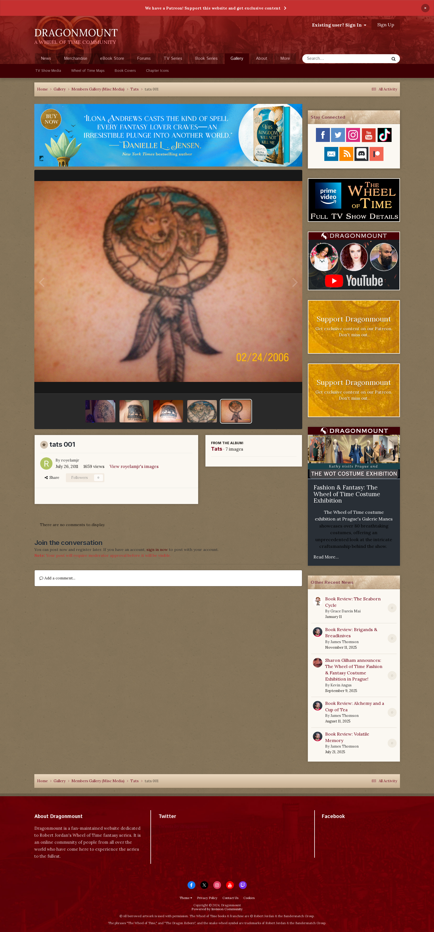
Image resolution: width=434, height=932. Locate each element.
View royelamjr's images (134, 466)
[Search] (330, 58)
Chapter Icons (157, 70)
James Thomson (344, 641)
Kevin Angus (341, 685)
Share (52, 477)
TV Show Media (48, 70)
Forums (144, 58)
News (46, 58)
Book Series (206, 58)
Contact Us (230, 898)
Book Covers (125, 70)
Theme (185, 898)
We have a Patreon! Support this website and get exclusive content (212, 8)
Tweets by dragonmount (183, 826)
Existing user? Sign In (339, 25)
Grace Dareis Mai (345, 611)
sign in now (157, 549)
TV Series (173, 58)
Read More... (326, 557)
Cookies (249, 898)
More (285, 58)
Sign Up (385, 24)
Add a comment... (57, 578)
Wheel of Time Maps (88, 70)
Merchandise (75, 58)
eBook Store (112, 58)
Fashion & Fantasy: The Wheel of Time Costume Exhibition (346, 494)
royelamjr (70, 460)
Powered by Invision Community (217, 909)
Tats (216, 449)
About (261, 58)
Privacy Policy (207, 898)
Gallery (237, 60)
